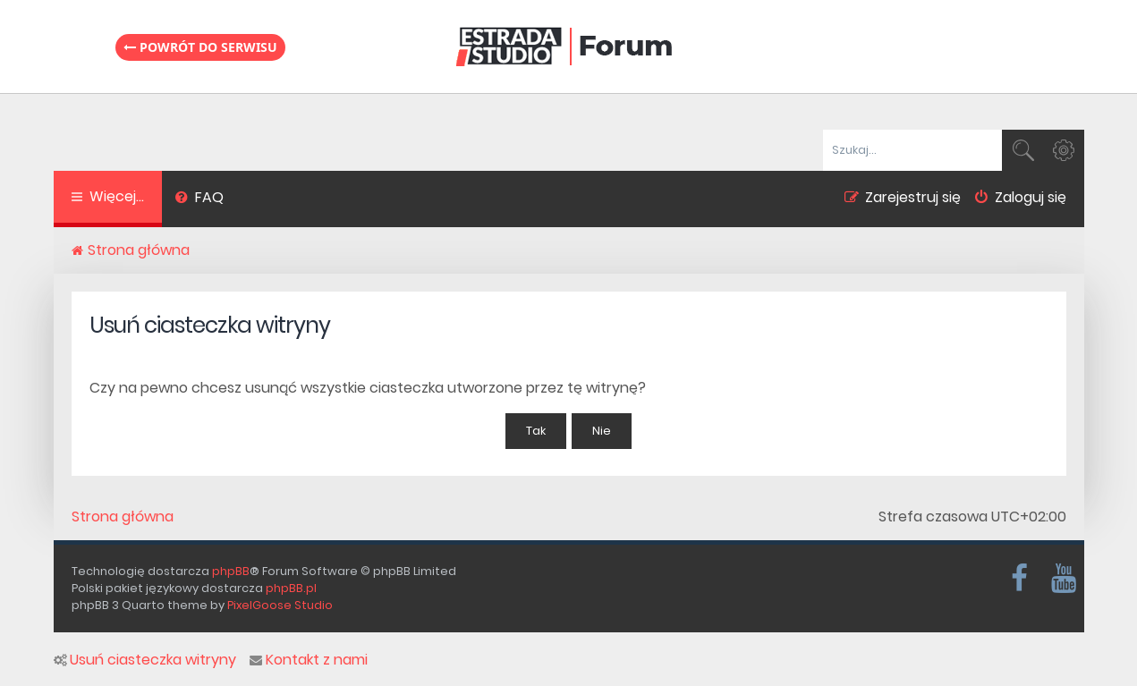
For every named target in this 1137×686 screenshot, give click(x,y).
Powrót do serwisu (200, 46)
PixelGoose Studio (280, 605)
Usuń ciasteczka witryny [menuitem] (145, 660)
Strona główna (123, 517)
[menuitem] (200, 199)
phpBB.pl (291, 588)
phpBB (231, 571)
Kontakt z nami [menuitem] (309, 660)
